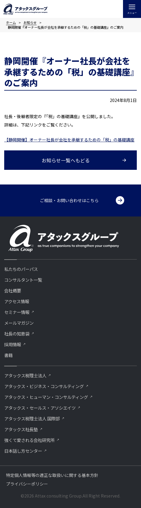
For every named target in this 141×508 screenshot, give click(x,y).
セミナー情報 (16, 312)
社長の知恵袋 (16, 333)
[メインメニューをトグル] (132, 9)
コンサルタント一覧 (23, 280)
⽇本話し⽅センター (23, 451)
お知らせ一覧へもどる (66, 160)
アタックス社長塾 (21, 429)
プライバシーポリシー (27, 484)
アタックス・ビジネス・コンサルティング (44, 386)
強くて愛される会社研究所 (29, 440)
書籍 (8, 355)
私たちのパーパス (21, 269)
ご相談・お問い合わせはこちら (69, 200)
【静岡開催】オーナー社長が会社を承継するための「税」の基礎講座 (69, 140)
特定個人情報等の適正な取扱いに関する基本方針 (52, 475)
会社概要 (12, 290)
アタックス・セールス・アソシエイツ (40, 408)
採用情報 (12, 344)
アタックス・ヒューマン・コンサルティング (46, 397)
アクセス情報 (16, 301)
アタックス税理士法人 (25, 375)
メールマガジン (19, 323)
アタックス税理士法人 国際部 (32, 418)
